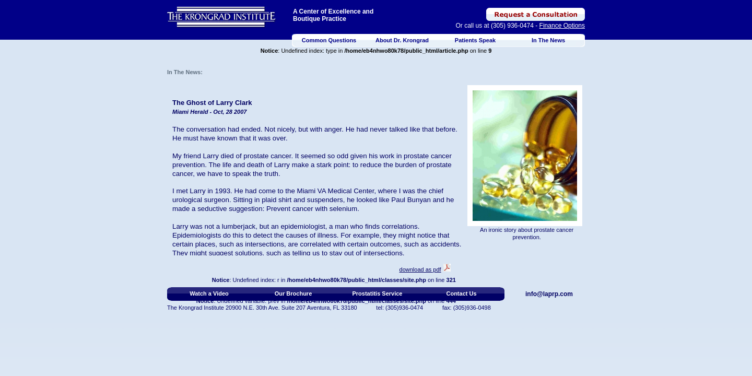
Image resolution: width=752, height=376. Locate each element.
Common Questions (329, 40)
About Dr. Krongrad (402, 40)
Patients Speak (475, 40)
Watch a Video (209, 293)
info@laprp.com (549, 294)
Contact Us (461, 293)
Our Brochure (293, 293)
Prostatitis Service (377, 293)
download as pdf (420, 269)
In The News (548, 40)
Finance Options (562, 25)
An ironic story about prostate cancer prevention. (526, 233)
